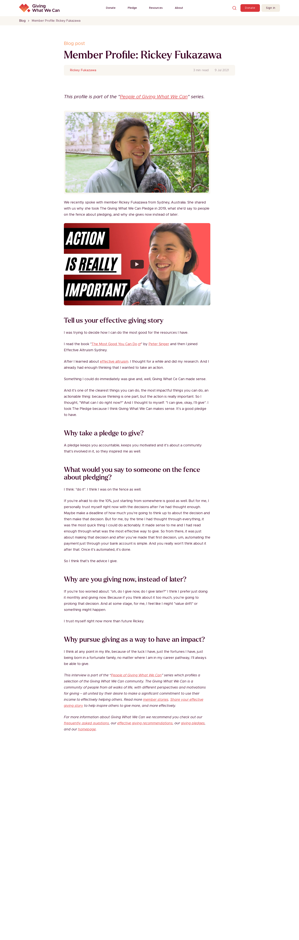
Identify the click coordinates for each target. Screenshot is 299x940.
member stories (155, 699)
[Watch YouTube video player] (137, 264)
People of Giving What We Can (154, 97)
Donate (111, 8)
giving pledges (193, 723)
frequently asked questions (86, 723)
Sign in (270, 8)
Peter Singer (159, 344)
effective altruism (114, 361)
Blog (22, 20)
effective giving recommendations (145, 723)
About (179, 8)
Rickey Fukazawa (83, 70)
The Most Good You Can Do (116, 344)
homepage (87, 729)
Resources (156, 8)
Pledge (132, 8)
